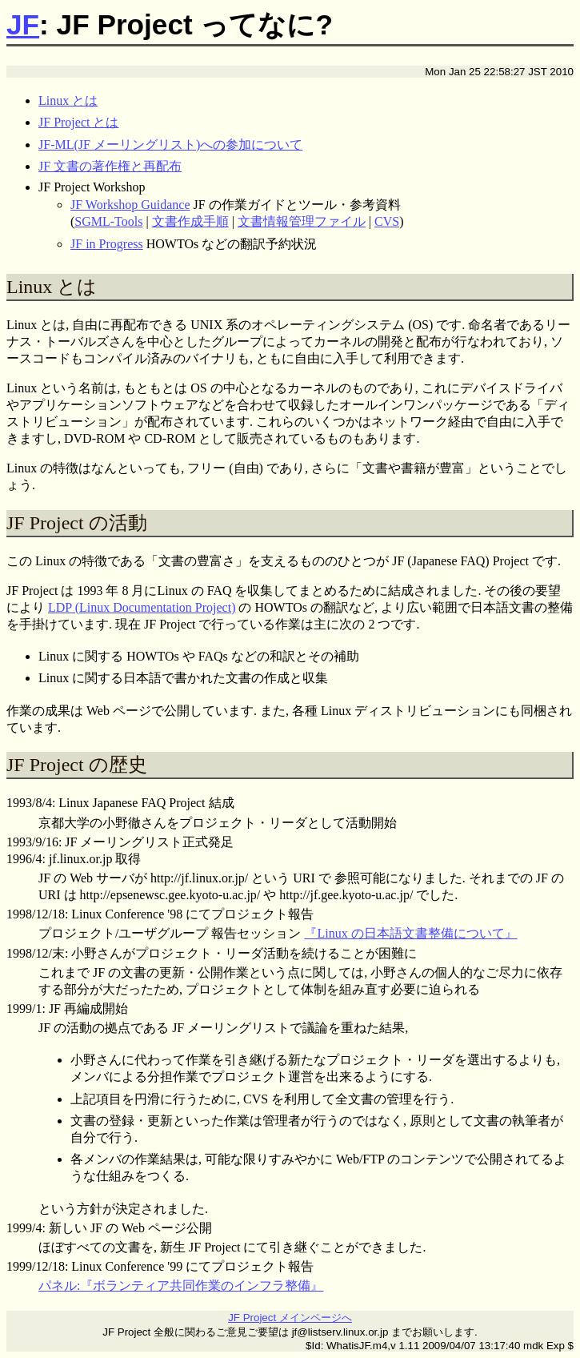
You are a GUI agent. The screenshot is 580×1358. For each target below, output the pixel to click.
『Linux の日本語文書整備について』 (410, 933)
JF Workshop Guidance (130, 204)
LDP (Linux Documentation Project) (141, 607)
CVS (386, 221)
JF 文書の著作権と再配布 (110, 166)
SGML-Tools (108, 221)
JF (22, 24)
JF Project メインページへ (290, 1318)
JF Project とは (78, 122)
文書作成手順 (190, 221)
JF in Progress (106, 244)
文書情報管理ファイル (302, 221)
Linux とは (68, 100)
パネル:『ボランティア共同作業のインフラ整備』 (180, 1285)
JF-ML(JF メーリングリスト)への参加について (170, 144)
